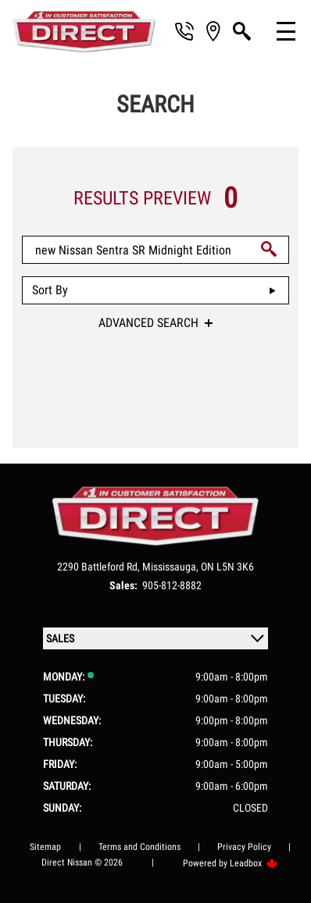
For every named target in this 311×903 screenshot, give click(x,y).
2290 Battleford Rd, (99, 566)
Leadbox (254, 863)
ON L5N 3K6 (227, 566)
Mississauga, (171, 566)
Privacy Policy (244, 846)
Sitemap (45, 846)
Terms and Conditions (139, 846)
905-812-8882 (172, 585)
